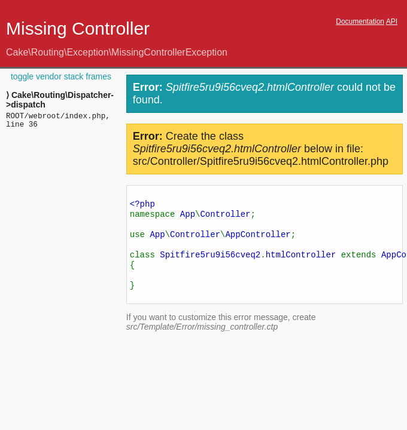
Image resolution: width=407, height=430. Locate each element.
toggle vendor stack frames (61, 76)
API (391, 21)
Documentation (360, 21)
